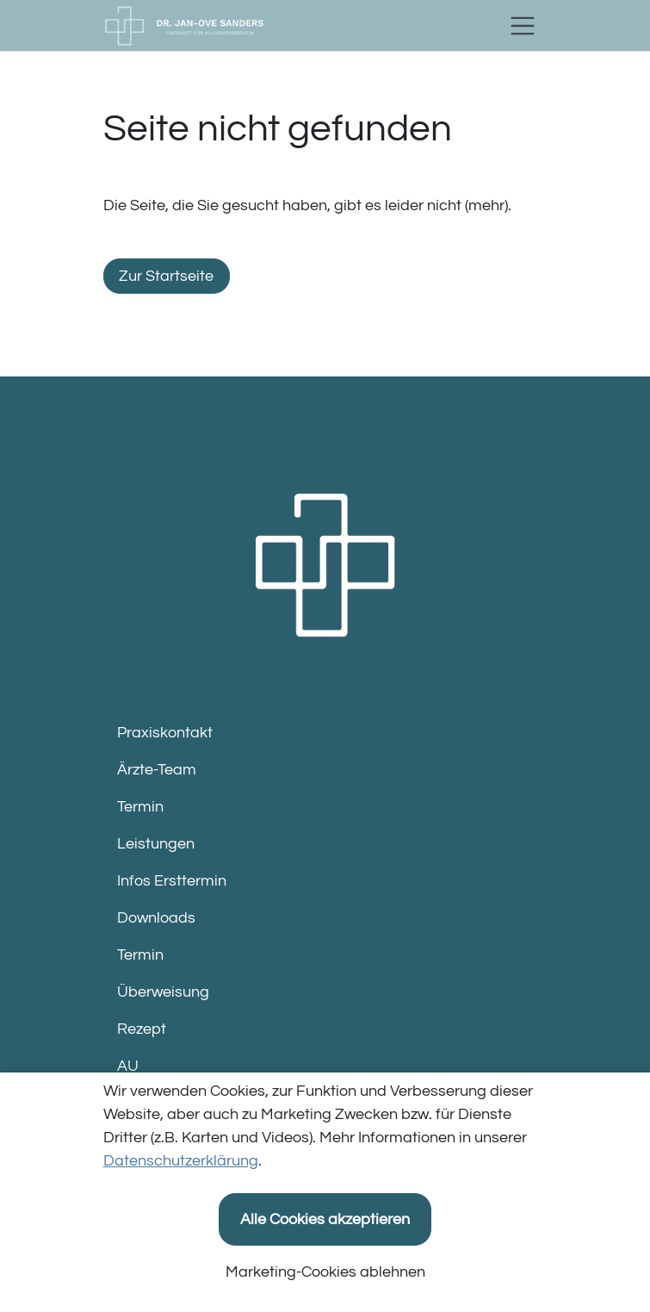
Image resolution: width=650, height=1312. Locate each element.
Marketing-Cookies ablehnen (325, 1272)
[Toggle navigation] (523, 26)
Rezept (141, 1029)
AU (128, 1066)
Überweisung (163, 992)
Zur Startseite (166, 276)
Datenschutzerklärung (180, 1161)
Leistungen (156, 844)
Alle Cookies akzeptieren (325, 1219)
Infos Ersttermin (171, 881)
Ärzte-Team (156, 770)
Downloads (156, 918)
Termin (140, 807)
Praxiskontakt (165, 732)
